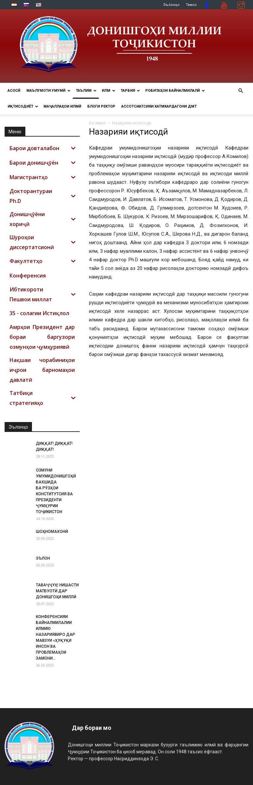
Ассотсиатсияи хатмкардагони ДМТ (159, 106)
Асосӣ (14, 90)
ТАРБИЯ (130, 90)
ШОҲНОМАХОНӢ (52, 531)
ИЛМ (108, 90)
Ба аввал (97, 123)
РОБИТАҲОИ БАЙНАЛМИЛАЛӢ (175, 90)
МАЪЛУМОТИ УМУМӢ (48, 90)
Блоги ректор (101, 106)
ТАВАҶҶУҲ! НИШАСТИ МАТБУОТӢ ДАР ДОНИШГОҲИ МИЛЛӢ (57, 591)
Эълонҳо (171, 5)
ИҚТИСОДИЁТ (23, 106)
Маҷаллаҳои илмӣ (62, 106)
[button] (240, 91)
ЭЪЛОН (43, 558)
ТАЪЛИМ (86, 90)
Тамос (191, 5)
